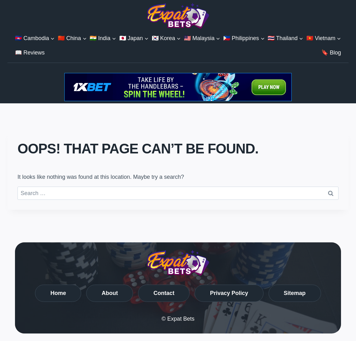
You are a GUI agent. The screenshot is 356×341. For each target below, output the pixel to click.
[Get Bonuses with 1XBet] (178, 99)
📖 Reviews (30, 52)
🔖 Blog (331, 52)
